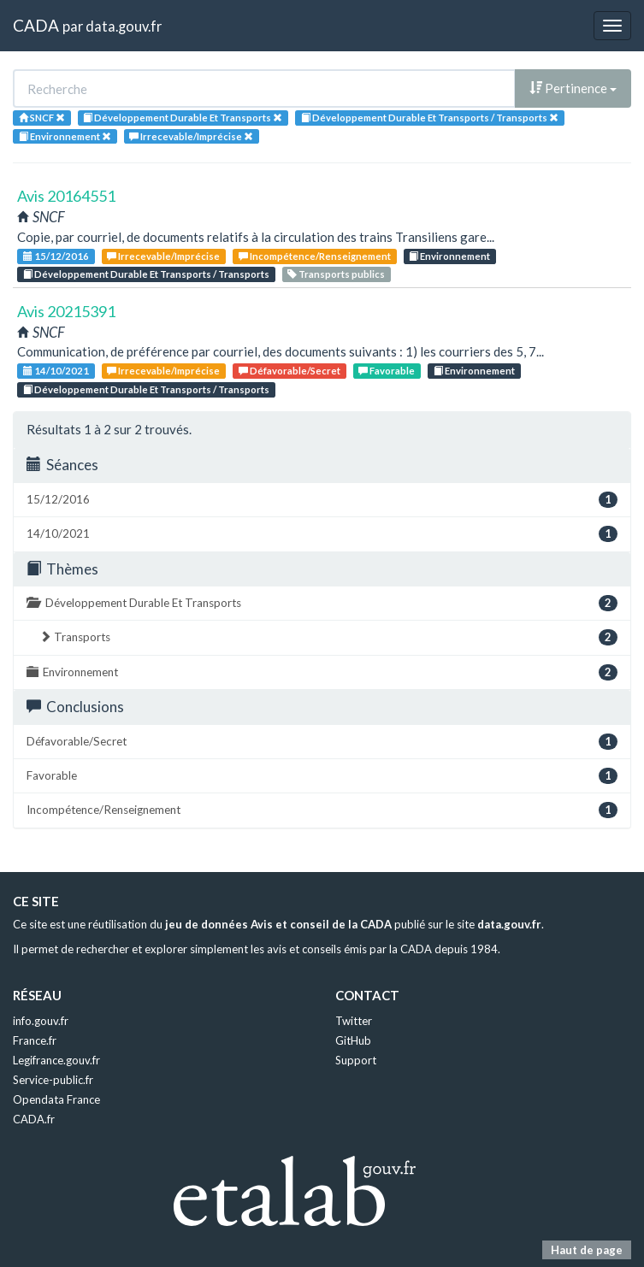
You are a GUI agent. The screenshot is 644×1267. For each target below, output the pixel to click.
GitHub (353, 1040)
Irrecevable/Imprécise (163, 256)
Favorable (386, 370)
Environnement (449, 256)
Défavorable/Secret (289, 370)
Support (355, 1060)
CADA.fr (34, 1119)
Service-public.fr (53, 1080)
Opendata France (56, 1099)
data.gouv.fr (124, 26)
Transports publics (336, 274)
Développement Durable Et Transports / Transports (146, 274)
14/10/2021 (56, 370)
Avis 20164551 (66, 195)
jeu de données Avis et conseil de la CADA (278, 924)
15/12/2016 (56, 256)
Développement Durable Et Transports (322, 603)
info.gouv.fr (40, 1021)
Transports (328, 637)
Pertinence (573, 88)
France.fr (34, 1040)
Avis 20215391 (66, 311)
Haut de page (587, 1250)
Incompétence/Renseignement (315, 256)
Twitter (353, 1021)
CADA (36, 25)
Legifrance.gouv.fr (56, 1060)
